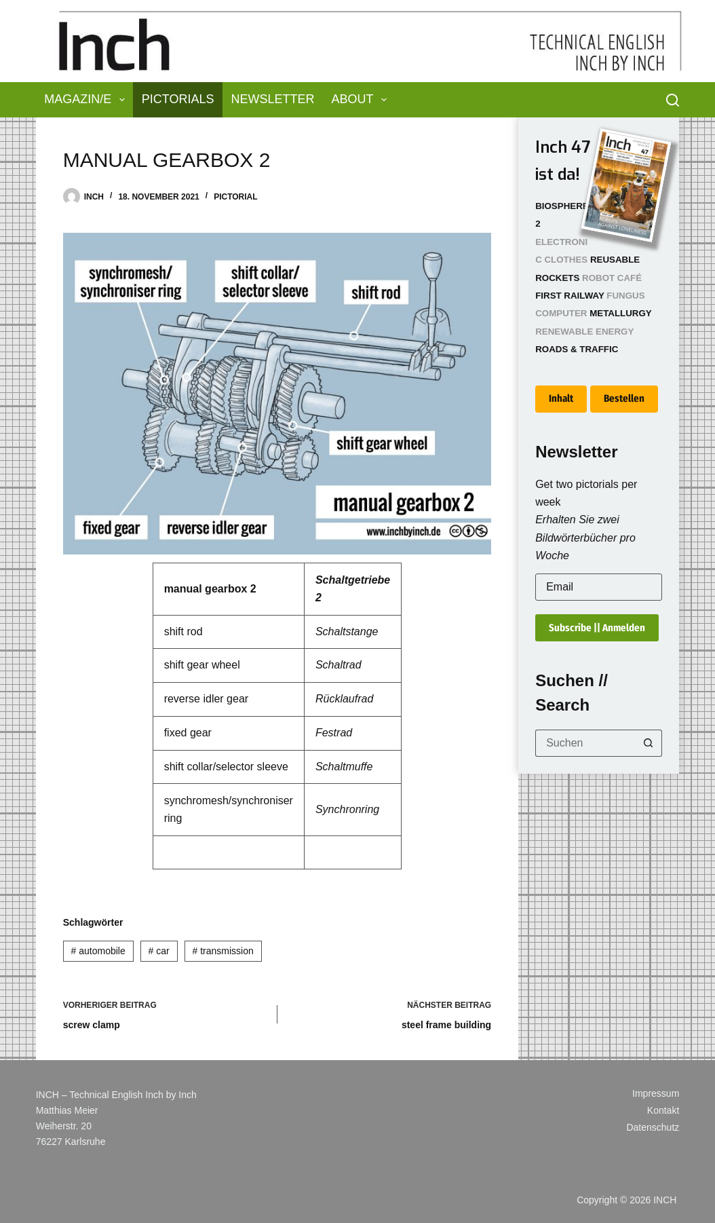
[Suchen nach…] (585, 743)
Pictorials (178, 99)
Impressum (655, 1093)
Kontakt (663, 1110)
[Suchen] (672, 100)
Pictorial (235, 197)
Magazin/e (87, 100)
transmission (222, 950)
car (159, 950)
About (362, 100)
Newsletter (273, 99)
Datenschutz (652, 1127)
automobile (98, 950)
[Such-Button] (648, 743)
